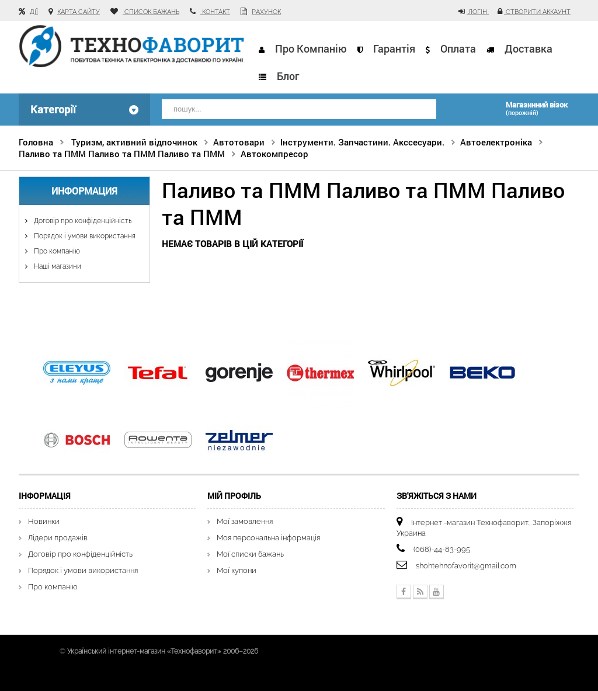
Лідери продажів (58, 537)
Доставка (528, 48)
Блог (288, 76)
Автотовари (239, 142)
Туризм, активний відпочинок (134, 142)
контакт (215, 12)
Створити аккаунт (537, 12)
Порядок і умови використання (83, 236)
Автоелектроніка (496, 142)
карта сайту (78, 12)
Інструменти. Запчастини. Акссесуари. (362, 142)
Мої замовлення (245, 521)
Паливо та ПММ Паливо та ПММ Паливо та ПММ (122, 153)
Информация (84, 191)
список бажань (151, 12)
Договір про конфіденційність (81, 221)
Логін (478, 12)
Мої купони (236, 570)
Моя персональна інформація (268, 537)
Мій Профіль (234, 495)
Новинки (44, 521)
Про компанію (311, 48)
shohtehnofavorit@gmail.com (466, 565)
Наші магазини (56, 266)
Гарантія (394, 48)
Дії (34, 12)
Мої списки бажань (250, 554)
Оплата (458, 48)
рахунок (266, 12)
